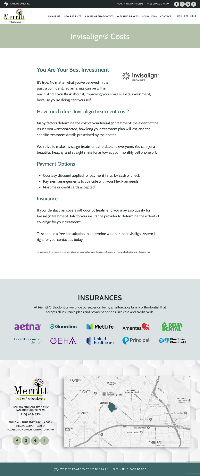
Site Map (119, 469)
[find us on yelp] (193, 4)
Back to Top (138, 469)
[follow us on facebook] (176, 4)
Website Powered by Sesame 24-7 (81, 469)
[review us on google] (187, 4)
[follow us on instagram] (182, 4)
